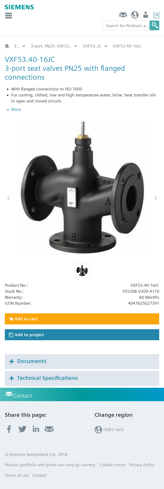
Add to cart (26, 318)
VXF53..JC (92, 45)
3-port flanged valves (20, 45)
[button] (82, 270)
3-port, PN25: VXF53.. (51, 45)
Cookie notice (112, 464)
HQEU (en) (113, 429)
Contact (22, 395)
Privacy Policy (141, 464)
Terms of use (17, 475)
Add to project (29, 334)
